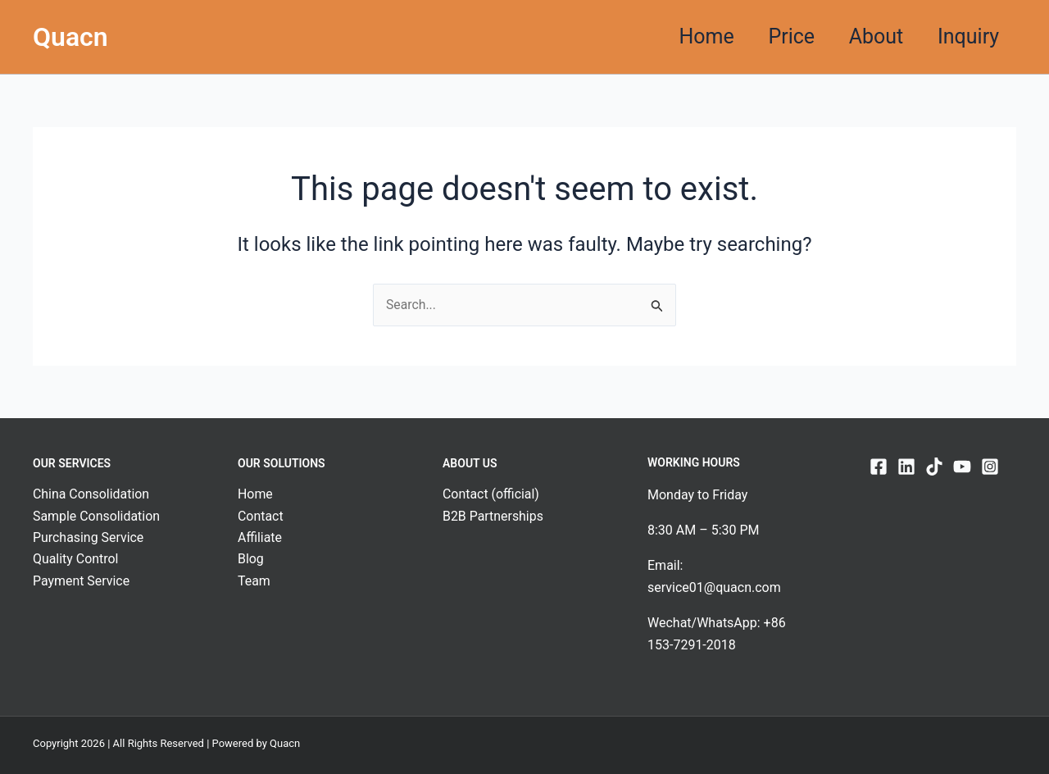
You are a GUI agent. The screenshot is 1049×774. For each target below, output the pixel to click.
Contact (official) (491, 495)
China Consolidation (91, 495)
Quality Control (76, 559)
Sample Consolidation (97, 516)
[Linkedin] (906, 467)
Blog (251, 559)
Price (775, 36)
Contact (261, 516)
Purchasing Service (88, 537)
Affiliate (260, 537)
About (865, 36)
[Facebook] (879, 467)
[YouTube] (962, 467)
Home (682, 36)
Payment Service (81, 581)
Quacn (70, 36)
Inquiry (965, 36)
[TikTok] (934, 467)
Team (254, 581)
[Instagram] (990, 467)
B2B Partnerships (493, 516)
